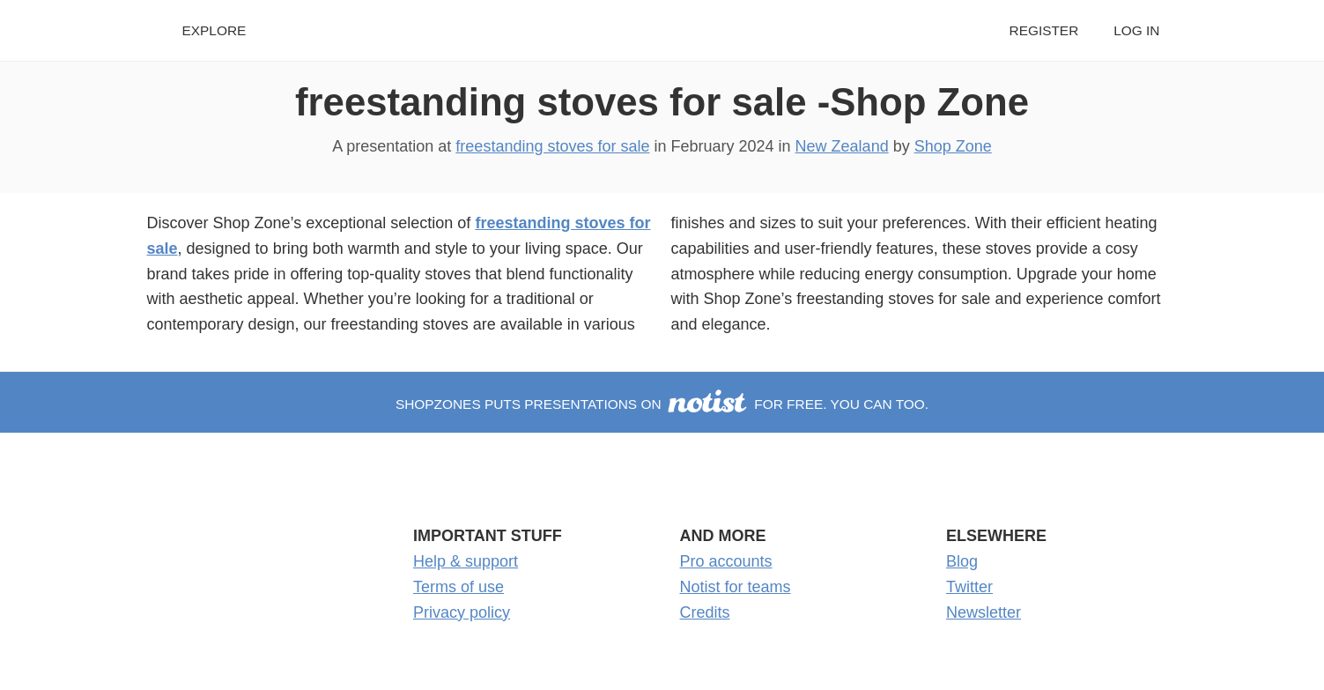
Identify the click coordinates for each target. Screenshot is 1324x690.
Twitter (969, 587)
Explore (214, 30)
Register (1044, 30)
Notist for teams (735, 587)
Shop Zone (953, 146)
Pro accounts (726, 561)
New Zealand (842, 146)
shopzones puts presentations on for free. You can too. (662, 404)
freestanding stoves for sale (552, 146)
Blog (962, 561)
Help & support (465, 561)
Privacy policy (461, 612)
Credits (705, 612)
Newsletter (983, 612)
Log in (1136, 30)
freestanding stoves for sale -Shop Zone (662, 101)
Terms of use (458, 587)
